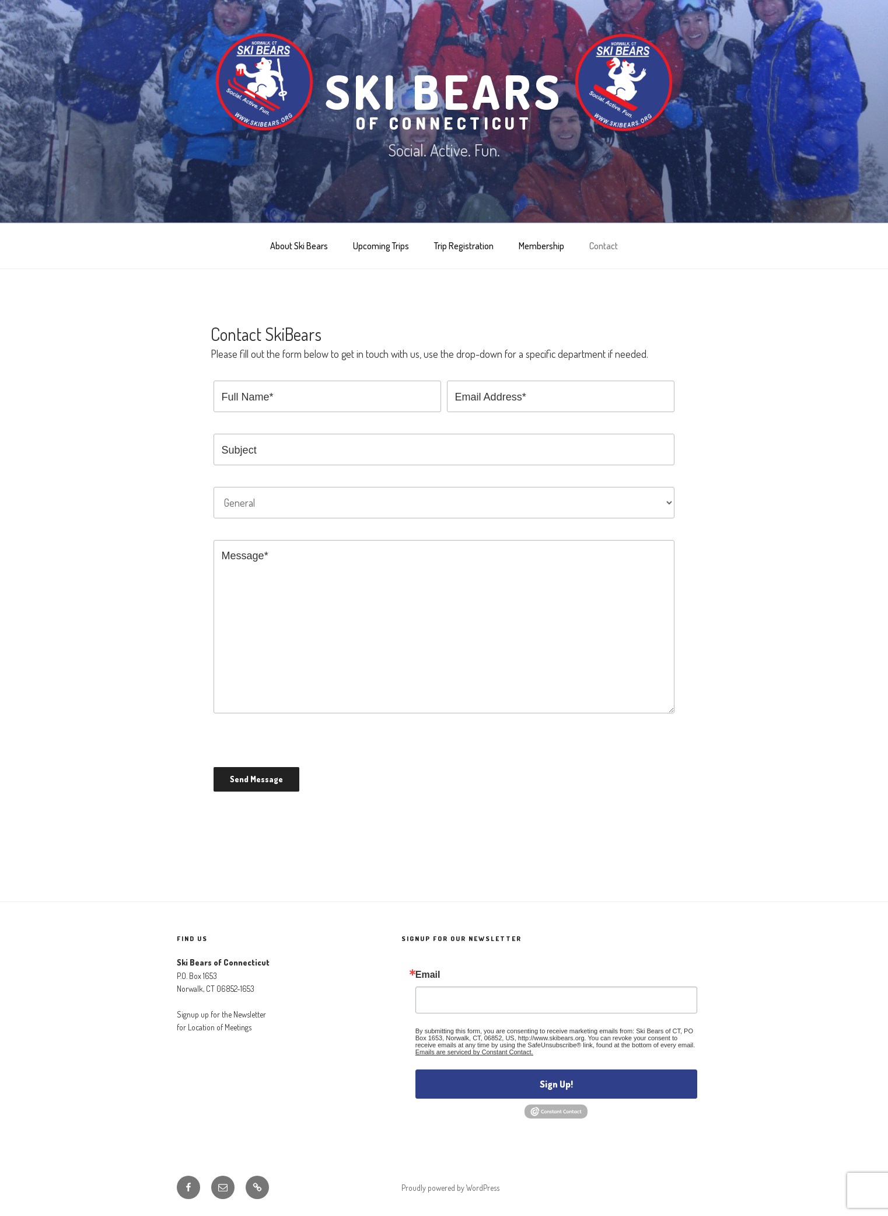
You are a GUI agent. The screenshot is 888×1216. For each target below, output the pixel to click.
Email (427, 975)
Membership (541, 246)
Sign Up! (556, 1084)
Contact (603, 246)
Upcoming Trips (381, 246)
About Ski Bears (299, 246)
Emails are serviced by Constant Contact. (474, 1051)
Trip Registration (464, 246)
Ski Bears (444, 97)
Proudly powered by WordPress (450, 1188)
